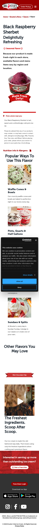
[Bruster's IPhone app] (11, 495)
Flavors (25, 17)
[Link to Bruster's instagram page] (8, 507)
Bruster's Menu (15, 17)
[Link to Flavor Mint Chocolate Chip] (19, 366)
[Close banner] (36, 240)
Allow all (19, 281)
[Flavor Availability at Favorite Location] (13, 116)
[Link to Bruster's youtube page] (24, 507)
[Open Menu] (35, 6)
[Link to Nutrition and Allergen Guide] (17, 150)
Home (5, 17)
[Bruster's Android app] (28, 495)
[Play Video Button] (20, 401)
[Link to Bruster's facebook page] (16, 507)
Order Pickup (26, 7)
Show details (28, 275)
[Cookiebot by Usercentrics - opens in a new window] (23, 240)
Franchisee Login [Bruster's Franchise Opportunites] (19, 484)
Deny (19, 287)
